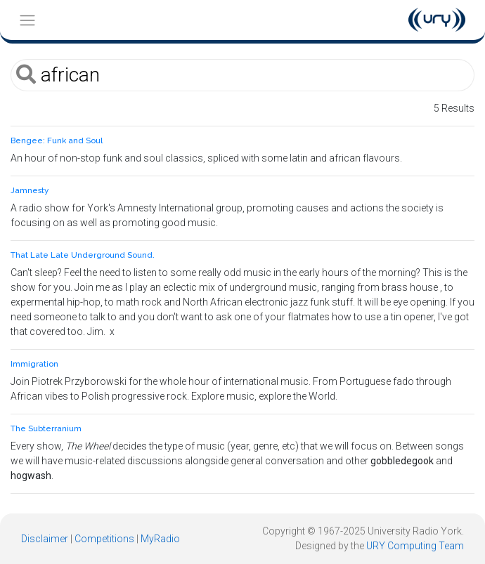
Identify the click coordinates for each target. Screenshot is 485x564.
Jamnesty (29, 190)
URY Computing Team (415, 545)
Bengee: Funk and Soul (57, 140)
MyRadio (160, 538)
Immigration (34, 364)
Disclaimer (44, 538)
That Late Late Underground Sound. (83, 255)
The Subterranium (46, 428)
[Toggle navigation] (27, 20)
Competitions (104, 538)
